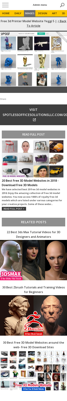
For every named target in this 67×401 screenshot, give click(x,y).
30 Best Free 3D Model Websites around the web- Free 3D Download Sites (33, 345)
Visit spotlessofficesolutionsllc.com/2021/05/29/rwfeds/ (35, 114)
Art (54, 13)
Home (6, 13)
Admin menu (40, 5)
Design (42, 13)
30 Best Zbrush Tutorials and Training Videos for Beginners (33, 289)
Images (29, 13)
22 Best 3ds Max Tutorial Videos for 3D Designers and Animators (33, 234)
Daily (17, 13)
